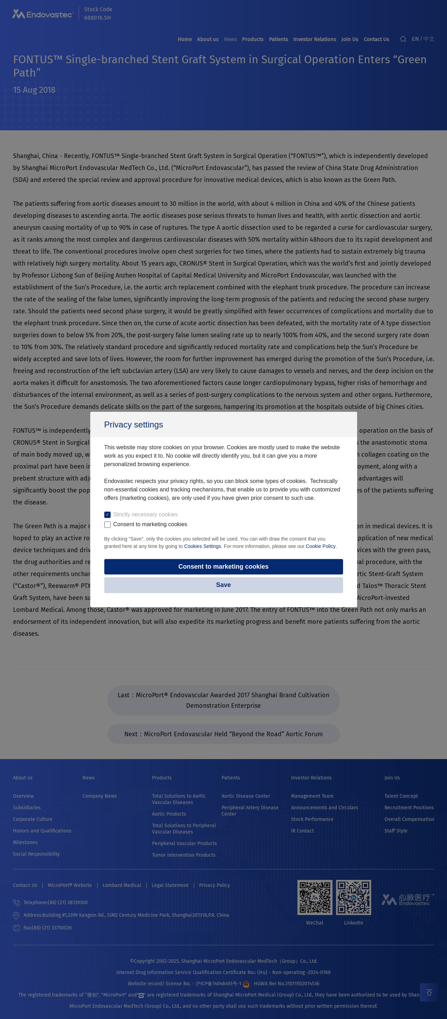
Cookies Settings (202, 546)
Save (223, 585)
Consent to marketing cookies (223, 566)
